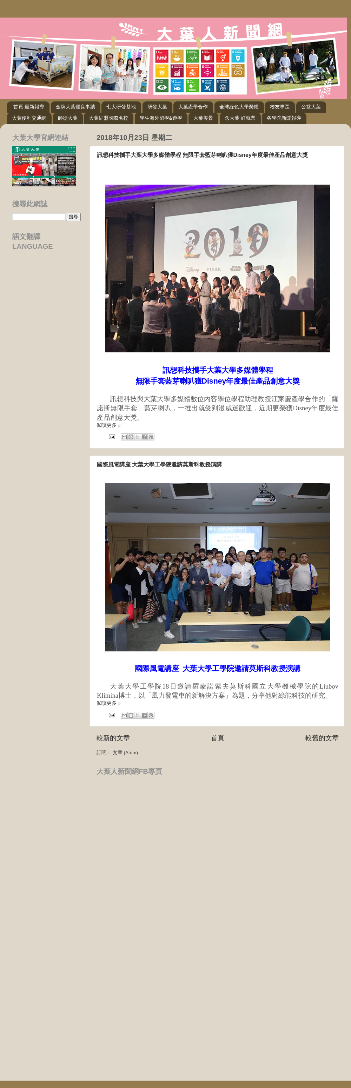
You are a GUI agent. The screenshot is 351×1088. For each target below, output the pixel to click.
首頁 (217, 738)
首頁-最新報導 (29, 107)
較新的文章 (113, 738)
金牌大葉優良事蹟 (75, 107)
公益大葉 (311, 107)
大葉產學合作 (193, 107)
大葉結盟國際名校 (108, 118)
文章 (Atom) (125, 752)
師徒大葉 (68, 118)
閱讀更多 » (108, 425)
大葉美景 (203, 118)
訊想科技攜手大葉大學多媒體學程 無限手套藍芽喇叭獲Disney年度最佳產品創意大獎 (202, 155)
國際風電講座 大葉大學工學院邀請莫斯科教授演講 (159, 464)
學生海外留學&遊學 (161, 118)
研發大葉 (157, 107)
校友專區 (280, 107)
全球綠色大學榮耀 (239, 107)
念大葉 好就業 (240, 118)
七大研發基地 (121, 107)
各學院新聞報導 (284, 118)
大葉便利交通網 (29, 118)
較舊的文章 (322, 738)
